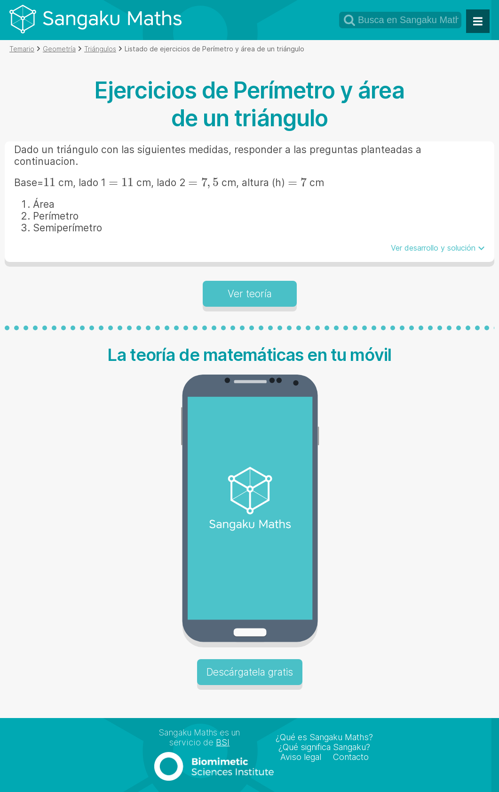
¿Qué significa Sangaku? (324, 747)
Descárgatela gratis (249, 672)
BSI (223, 742)
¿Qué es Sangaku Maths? (324, 737)
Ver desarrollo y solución (433, 248)
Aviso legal (300, 757)
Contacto (351, 757)
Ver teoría (250, 294)
